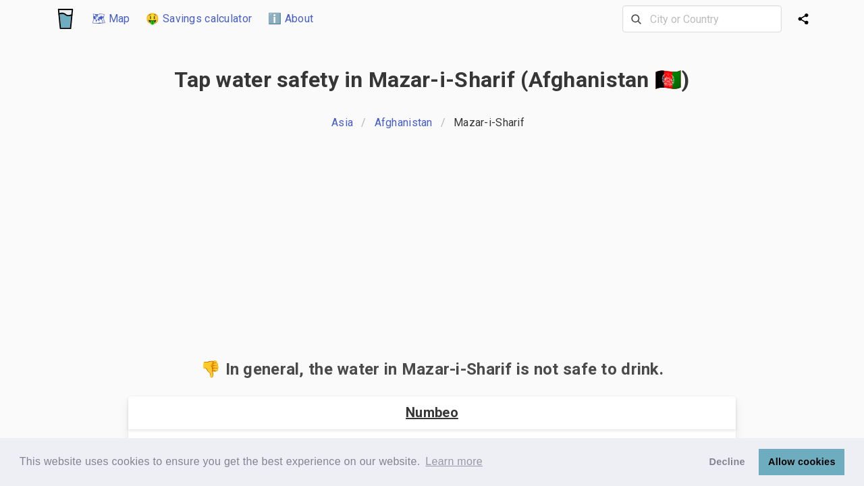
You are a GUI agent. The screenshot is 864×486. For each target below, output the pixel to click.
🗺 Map (111, 18)
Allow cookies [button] (802, 461)
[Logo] (65, 19)
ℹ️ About (290, 18)
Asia (342, 122)
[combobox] (702, 18)
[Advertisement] (432, 248)
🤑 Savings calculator (199, 18)
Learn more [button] (454, 461)
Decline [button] (727, 461)
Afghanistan (404, 122)
